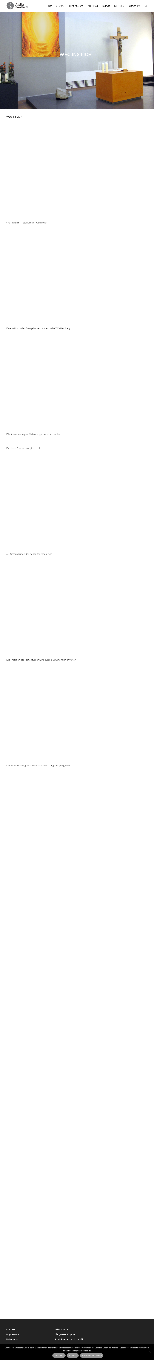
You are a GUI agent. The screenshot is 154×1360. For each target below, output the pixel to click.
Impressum (119, 6)
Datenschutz (134, 6)
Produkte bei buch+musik (68, 1339)
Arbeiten (60, 6)
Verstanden (59, 1355)
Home (49, 6)
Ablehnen (73, 1355)
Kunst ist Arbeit (76, 6)
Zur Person (93, 6)
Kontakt (106, 6)
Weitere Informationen (92, 1355)
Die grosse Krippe (64, 1334)
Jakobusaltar (61, 1329)
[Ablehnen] (150, 1352)
